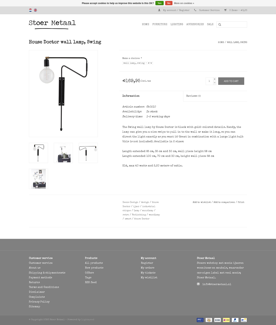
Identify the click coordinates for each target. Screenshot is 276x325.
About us (34, 268)
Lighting (177, 24)
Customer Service (209, 10)
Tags (88, 277)
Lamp (136, 211)
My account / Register (174, 10)
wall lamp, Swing (237, 42)
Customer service (41, 263)
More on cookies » (184, 3)
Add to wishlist (202, 202)
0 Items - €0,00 (235, 10)
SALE (210, 24)
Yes (160, 3)
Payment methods (40, 277)
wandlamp (154, 215)
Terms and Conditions (44, 287)
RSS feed (91, 282)
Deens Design (130, 202)
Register (147, 263)
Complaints (37, 297)
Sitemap (34, 306)
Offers (89, 273)
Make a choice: (132, 58)
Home (145, 24)
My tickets (148, 273)
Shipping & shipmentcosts (47, 273)
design (145, 202)
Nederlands (30, 10)
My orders (147, 268)
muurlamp (147, 211)
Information (131, 96)
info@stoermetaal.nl (216, 284)
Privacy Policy (39, 302)
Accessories (195, 24)
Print (241, 202)
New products (94, 268)
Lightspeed (87, 320)
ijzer (136, 207)
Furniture (159, 24)
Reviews (193, 96)
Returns (34, 282)
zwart (128, 219)
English (35, 10)
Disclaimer (37, 292)
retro (126, 215)
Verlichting (139, 215)
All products (94, 263)
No (168, 3)
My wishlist (149, 277)
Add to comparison (225, 202)
